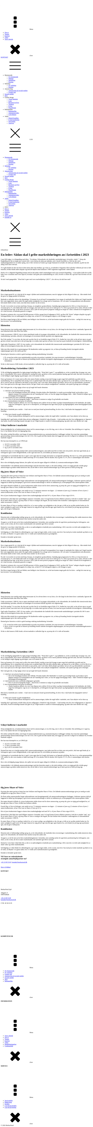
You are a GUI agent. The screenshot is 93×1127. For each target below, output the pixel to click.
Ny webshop (12, 85)
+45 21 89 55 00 (6, 862)
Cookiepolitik (9, 1046)
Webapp (10, 78)
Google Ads (12, 92)
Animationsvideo (13, 113)
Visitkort (11, 104)
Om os (7, 32)
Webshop (7, 84)
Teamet (7, 34)
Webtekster (11, 80)
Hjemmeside (8, 75)
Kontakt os (8, 217)
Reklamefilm (9, 109)
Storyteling (11, 121)
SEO (6, 96)
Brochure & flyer (13, 102)
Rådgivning (8, 1102)
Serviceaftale (9, 1100)
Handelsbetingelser (10, 1044)
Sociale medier (9, 94)
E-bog (10, 106)
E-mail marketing (13, 120)
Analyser (11, 123)
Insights (7, 1104)
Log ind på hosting (10, 1107)
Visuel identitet (13, 99)
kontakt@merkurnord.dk (19, 862)
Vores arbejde (9, 39)
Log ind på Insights (11, 1106)
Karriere (7, 36)
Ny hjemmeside (13, 77)
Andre (6, 116)
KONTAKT (4, 57)
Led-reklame (12, 114)
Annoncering (9, 89)
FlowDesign (12, 108)
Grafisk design (9, 97)
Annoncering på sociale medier (18, 90)
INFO (6, 207)
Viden (6, 37)
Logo (10, 101)
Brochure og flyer (13, 185)
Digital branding (13, 118)
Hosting (10, 82)
